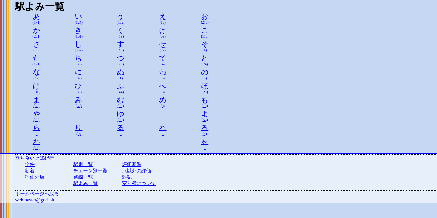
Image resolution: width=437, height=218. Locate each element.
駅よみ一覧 (85, 183)
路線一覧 (83, 177)
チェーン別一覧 (90, 170)
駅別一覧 (83, 164)
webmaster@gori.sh (34, 199)
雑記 (127, 177)
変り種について (139, 183)
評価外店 (34, 177)
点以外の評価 (136, 170)
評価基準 (131, 164)
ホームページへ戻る (37, 193)
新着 (30, 170)
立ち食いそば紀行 (34, 157)
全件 (30, 164)
